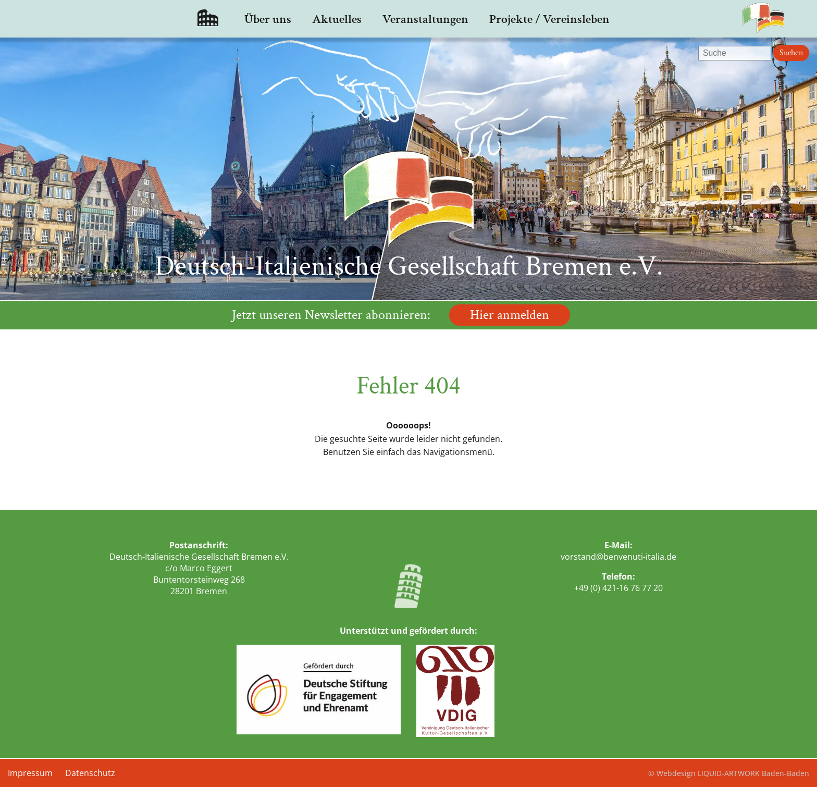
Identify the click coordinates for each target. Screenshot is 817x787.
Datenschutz (90, 773)
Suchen (791, 52)
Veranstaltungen (425, 19)
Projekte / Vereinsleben (549, 19)
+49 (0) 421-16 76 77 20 (618, 588)
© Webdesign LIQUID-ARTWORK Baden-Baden (728, 773)
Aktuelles (337, 19)
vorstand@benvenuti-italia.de (618, 556)
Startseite (207, 19)
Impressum (30, 773)
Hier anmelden (509, 315)
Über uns (267, 19)
